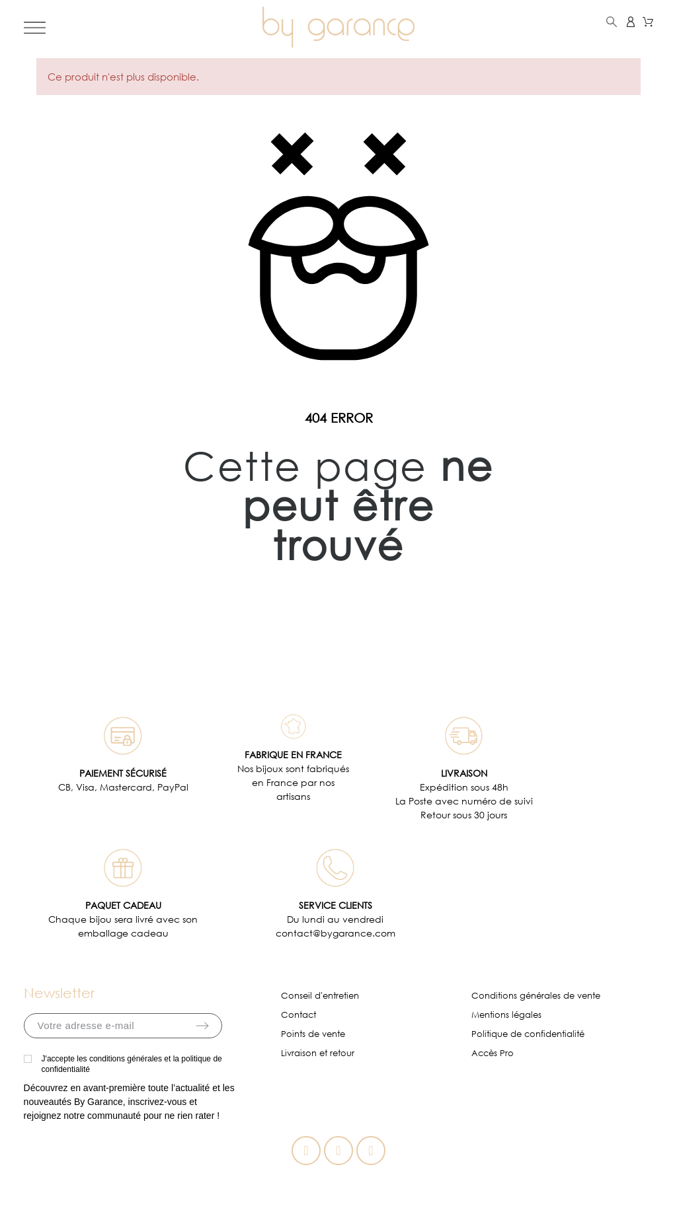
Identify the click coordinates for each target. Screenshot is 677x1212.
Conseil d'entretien (320, 995)
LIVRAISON (464, 773)
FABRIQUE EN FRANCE (293, 754)
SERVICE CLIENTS (335, 905)
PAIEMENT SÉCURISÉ (123, 773)
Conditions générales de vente (535, 995)
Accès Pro (492, 1053)
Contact (298, 1014)
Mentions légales (506, 1014)
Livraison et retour (317, 1053)
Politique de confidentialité (527, 1034)
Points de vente (313, 1034)
